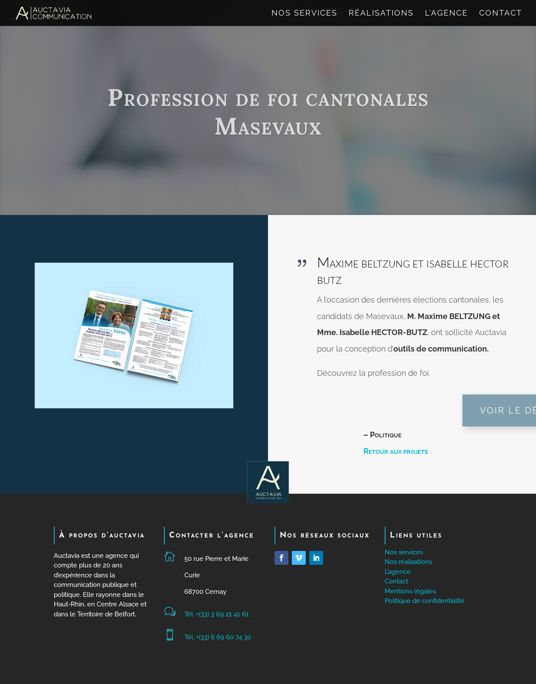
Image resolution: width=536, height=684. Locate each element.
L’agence (446, 13)
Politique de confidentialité (424, 601)
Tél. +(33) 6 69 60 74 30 (217, 637)
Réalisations (381, 13)
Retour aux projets (395, 451)
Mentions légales (410, 591)
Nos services (304, 13)
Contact (500, 13)
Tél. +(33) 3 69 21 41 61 (216, 614)
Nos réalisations (408, 562)
